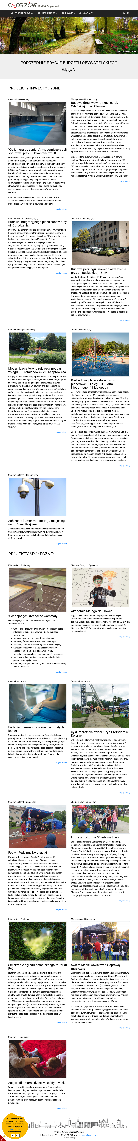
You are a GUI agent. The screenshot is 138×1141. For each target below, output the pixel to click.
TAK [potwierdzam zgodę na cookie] (13, 1135)
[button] (10, 35)
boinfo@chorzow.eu (90, 1135)
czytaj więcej (61, 209)
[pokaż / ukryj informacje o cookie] (3, 1137)
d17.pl (73, 1138)
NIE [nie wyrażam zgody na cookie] (17, 1135)
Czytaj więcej (15, 1129)
